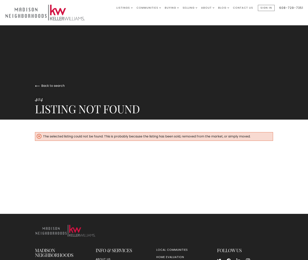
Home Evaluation (170, 257)
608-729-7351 (291, 8)
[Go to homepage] (49, 12)
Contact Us (243, 8)
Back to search (50, 85)
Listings (124, 8)
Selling (190, 8)
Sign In (266, 8)
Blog (223, 8)
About (207, 8)
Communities (149, 8)
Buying (172, 8)
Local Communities (172, 250)
